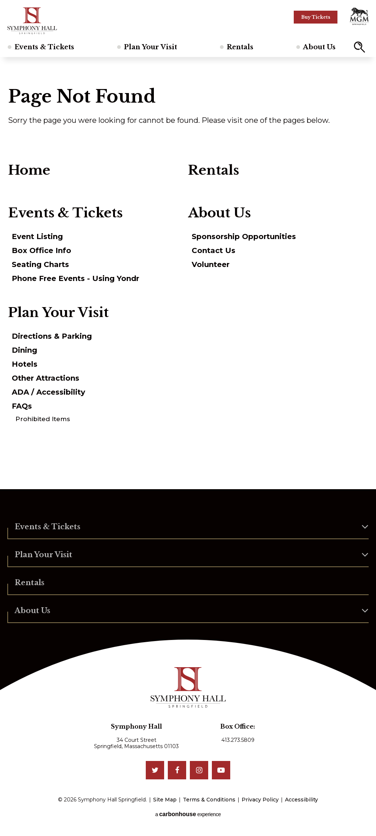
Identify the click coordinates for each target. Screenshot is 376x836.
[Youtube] (221, 770)
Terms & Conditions (209, 799)
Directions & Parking (52, 336)
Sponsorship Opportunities (244, 236)
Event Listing (37, 236)
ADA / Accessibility (48, 392)
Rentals (240, 47)
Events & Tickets (44, 47)
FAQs (22, 406)
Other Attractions (45, 378)
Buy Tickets (315, 17)
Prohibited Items (42, 419)
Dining (24, 350)
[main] (188, 273)
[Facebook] (177, 770)
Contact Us (213, 250)
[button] (359, 47)
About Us (319, 47)
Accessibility (301, 799)
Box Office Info (41, 250)
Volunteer (210, 264)
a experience (188, 814)
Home (29, 170)
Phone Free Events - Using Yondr (75, 278)
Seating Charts (40, 264)
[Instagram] (199, 770)
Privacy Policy (260, 799)
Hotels (24, 364)
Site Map (165, 799)
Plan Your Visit (150, 47)
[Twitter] (155, 770)
